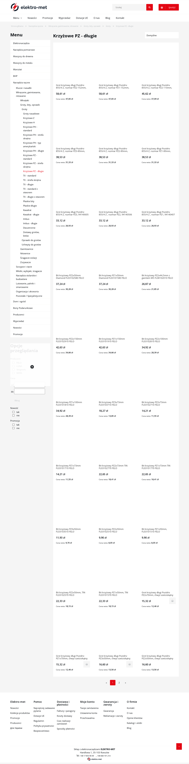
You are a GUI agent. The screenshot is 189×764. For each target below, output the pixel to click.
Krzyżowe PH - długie (33, 150)
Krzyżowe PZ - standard (30, 157)
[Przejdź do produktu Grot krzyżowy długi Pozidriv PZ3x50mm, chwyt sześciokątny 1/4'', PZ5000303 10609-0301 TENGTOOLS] (116, 635)
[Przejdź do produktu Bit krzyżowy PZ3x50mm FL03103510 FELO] (73, 508)
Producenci (18, 314)
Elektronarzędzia (21, 43)
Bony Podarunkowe (23, 308)
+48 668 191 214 (103, 755)
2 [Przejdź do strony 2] (119, 682)
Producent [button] (15, 358)
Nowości (17, 327)
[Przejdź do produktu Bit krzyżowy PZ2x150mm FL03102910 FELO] (73, 318)
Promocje (18, 334)
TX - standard (29, 175)
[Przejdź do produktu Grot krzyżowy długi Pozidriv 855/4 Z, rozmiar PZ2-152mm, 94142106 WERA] (73, 64)
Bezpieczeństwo (41, 730)
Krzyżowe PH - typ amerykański (32, 144)
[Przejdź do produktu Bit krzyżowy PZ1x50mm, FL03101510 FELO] (159, 508)
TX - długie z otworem (34, 196)
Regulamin (39, 720)
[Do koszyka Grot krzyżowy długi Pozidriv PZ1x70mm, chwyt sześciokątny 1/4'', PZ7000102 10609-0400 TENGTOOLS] (86, 664)
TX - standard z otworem (30, 190)
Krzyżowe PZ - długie (33, 171)
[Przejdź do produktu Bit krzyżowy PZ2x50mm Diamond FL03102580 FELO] (73, 255)
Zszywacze (25, 262)
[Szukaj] (149, 7)
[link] (16, 362)
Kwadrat (27, 210)
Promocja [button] (15, 420)
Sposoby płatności (66, 728)
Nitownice (25, 253)
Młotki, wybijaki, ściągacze (29, 271)
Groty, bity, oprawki (30, 104)
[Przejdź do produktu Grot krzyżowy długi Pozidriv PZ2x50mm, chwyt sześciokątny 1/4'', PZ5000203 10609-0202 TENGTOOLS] (159, 635)
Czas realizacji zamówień (63, 722)
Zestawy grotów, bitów (31, 234)
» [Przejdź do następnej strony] (125, 682)
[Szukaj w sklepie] (133, 7)
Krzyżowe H (29, 122)
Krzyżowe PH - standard (30, 128)
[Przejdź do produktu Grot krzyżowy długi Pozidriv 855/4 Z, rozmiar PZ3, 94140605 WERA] (73, 191)
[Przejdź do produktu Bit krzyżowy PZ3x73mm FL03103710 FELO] (116, 382)
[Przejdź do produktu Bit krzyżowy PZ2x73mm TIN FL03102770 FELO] (116, 445)
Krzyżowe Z (28, 118)
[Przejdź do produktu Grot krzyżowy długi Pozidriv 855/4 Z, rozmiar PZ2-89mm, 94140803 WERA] (116, 128)
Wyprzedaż (18, 321)
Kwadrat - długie (31, 214)
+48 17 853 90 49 (87, 755)
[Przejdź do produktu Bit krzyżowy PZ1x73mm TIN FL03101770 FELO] (159, 445)
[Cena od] (29, 384)
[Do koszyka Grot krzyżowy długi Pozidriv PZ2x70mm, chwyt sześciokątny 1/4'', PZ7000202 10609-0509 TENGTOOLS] (172, 601)
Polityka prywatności (44, 725)
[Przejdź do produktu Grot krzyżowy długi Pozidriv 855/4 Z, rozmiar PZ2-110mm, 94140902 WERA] (159, 64)
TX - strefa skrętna (32, 180)
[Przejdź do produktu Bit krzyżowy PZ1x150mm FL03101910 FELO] (116, 318)
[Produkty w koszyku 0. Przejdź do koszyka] (169, 7)
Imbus (26, 218)
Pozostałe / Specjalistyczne (29, 295)
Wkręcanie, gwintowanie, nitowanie (28, 94)
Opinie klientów (134, 718)
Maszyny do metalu (22, 62)
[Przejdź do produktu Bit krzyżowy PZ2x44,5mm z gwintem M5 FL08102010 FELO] (159, 255)
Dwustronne (29, 227)
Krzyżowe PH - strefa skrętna (33, 136)
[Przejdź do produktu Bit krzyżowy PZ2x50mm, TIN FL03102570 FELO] (73, 572)
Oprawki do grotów (31, 240)
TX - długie (28, 184)
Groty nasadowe (31, 113)
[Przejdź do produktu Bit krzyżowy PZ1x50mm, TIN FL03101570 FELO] (116, 572)
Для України (16, 728)
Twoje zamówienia (89, 708)
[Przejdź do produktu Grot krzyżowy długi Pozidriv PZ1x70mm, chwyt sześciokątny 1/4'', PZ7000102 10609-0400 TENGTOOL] (73, 635)
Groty (24, 109)
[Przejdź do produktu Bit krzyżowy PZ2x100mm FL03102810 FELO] (159, 318)
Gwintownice (26, 249)
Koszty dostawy (64, 715)
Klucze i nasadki (24, 88)
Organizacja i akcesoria (27, 291)
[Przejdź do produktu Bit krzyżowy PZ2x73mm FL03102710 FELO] (159, 382)
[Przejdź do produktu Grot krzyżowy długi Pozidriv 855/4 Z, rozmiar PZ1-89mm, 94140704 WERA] (159, 128)
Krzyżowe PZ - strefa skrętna (33, 165)
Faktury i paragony (66, 710)
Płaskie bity (28, 201)
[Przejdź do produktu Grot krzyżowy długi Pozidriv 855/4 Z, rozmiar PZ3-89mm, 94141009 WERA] (73, 128)
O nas (130, 713)
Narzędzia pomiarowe (24, 49)
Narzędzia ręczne (21, 82)
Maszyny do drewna (23, 56)
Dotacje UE (39, 715)
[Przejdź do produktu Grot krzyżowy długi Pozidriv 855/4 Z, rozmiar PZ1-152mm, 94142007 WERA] (116, 64)
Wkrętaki (24, 100)
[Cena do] (29, 391)
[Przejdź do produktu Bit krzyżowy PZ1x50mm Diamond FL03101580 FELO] (116, 255)
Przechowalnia (87, 718)
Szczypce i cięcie (24, 266)
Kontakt (130, 708)
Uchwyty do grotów (31, 244)
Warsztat (17, 69)
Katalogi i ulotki (134, 723)
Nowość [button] (14, 408)
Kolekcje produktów (20, 713)
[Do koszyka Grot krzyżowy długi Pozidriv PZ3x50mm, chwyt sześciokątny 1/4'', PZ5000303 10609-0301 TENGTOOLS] (129, 664)
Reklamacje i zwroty (113, 715)
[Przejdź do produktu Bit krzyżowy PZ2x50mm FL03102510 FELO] (116, 508)
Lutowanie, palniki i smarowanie (25, 285)
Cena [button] (12, 378)
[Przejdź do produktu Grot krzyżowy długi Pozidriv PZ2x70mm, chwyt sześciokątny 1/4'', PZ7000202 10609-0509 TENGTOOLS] (159, 572)
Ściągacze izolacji (28, 257)
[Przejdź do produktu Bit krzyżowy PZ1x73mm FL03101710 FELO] (73, 445)
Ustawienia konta (88, 713)
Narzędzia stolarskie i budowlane (26, 277)
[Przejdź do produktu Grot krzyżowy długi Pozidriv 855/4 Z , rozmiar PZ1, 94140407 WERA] (159, 191)
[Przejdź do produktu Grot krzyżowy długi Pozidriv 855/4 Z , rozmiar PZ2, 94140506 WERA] (116, 191)
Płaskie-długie (30, 205)
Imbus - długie (30, 223)
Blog (129, 728)
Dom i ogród (19, 301)
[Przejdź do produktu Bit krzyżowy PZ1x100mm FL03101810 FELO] (73, 382)
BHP (15, 76)
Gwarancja (108, 710)
